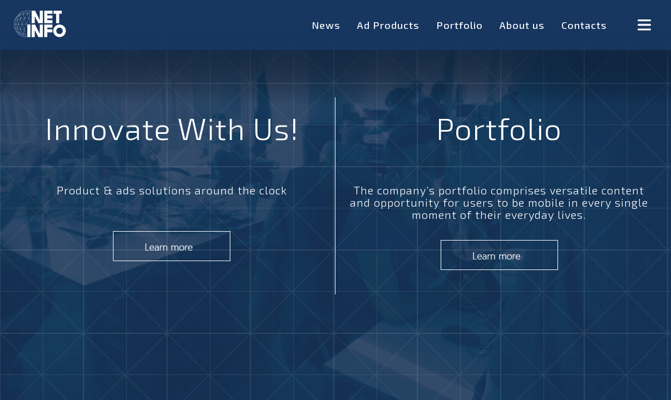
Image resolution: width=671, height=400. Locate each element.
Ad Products (388, 25)
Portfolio (459, 25)
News (326, 25)
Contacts (584, 25)
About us (522, 25)
